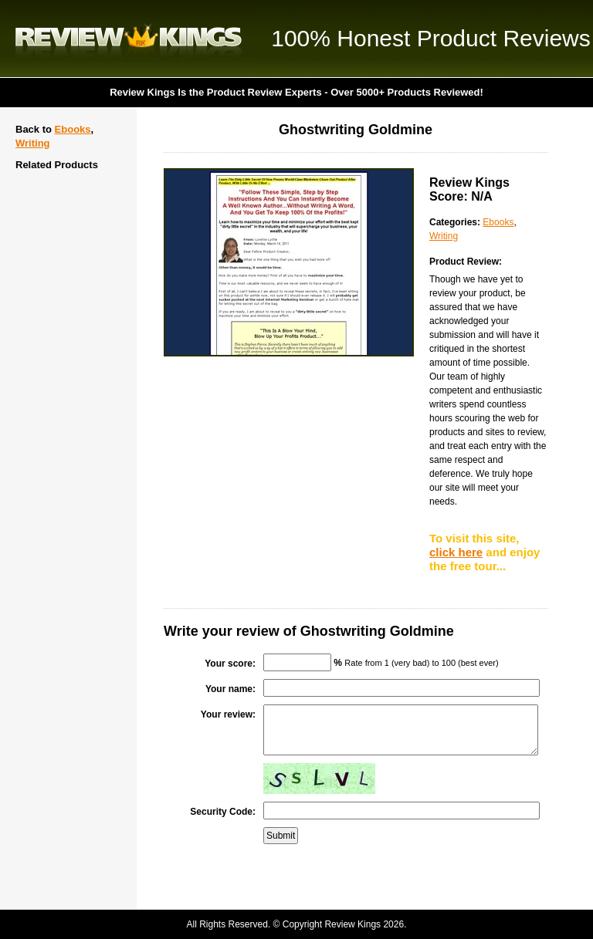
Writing (32, 143)
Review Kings (128, 38)
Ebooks (73, 129)
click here (456, 552)
